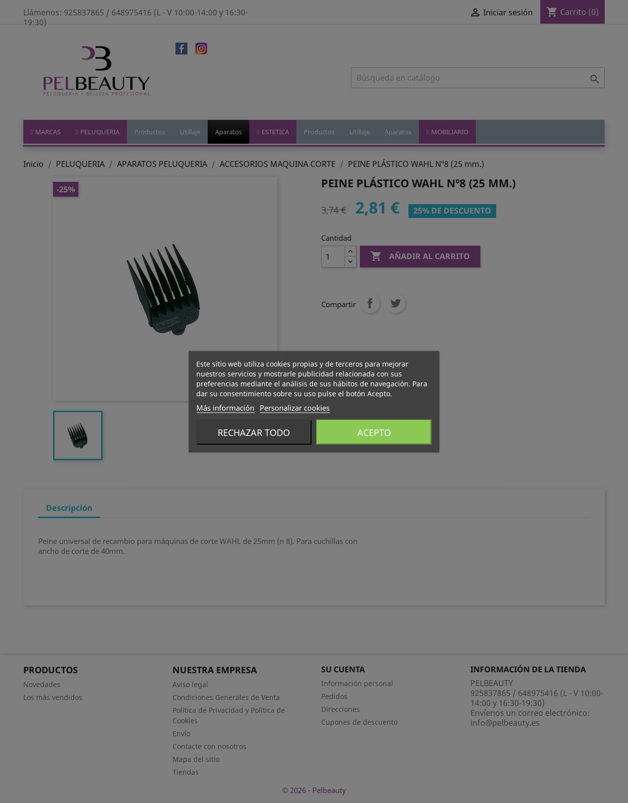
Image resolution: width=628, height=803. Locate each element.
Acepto (374, 432)
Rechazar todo (254, 432)
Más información (225, 407)
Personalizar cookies (295, 407)
